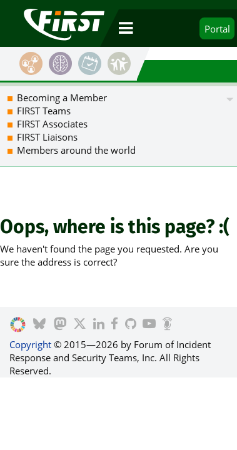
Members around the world (76, 150)
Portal (217, 28)
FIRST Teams (44, 110)
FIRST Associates (52, 124)
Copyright (30, 344)
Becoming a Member (62, 97)
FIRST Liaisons (47, 137)
